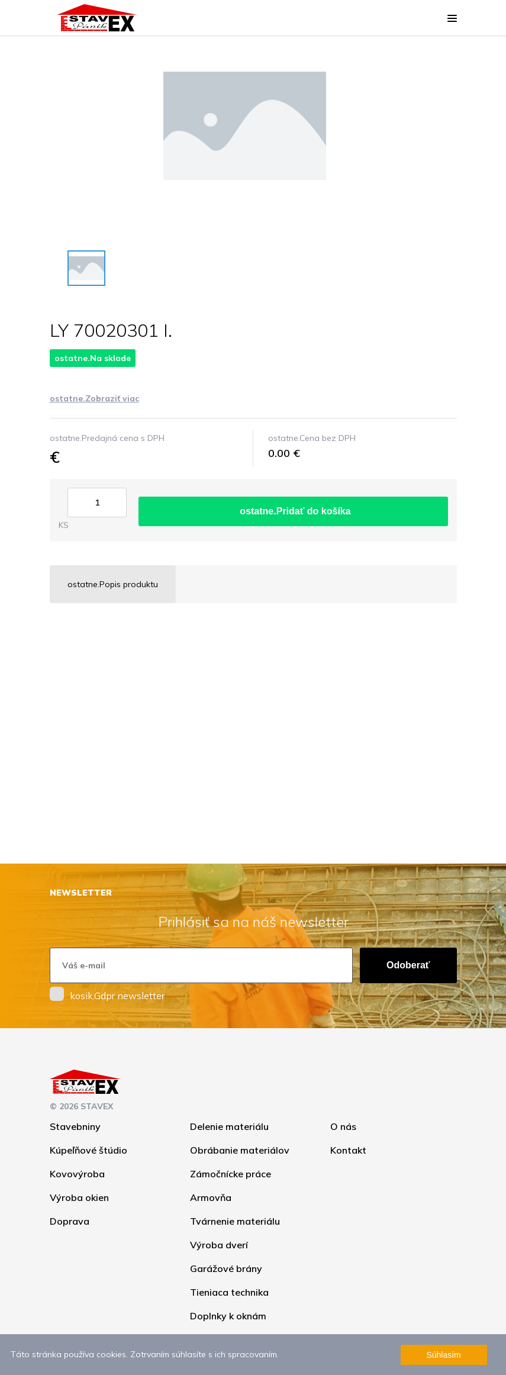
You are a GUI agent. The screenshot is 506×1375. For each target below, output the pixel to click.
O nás (343, 1126)
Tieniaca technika (229, 1292)
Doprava (69, 1221)
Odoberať (408, 965)
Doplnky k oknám (228, 1316)
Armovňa (210, 1197)
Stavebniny (75, 1126)
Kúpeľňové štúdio (88, 1150)
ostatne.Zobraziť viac (94, 398)
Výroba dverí (219, 1245)
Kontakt (348, 1150)
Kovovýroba (77, 1174)
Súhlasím (443, 1355)
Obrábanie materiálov (239, 1150)
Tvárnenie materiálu (235, 1221)
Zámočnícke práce (230, 1174)
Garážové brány (226, 1268)
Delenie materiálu (229, 1126)
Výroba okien (79, 1197)
